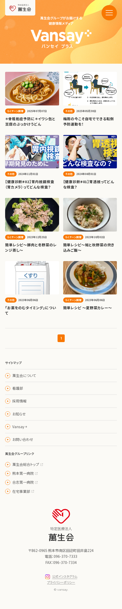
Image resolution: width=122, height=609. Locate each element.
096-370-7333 (65, 556)
